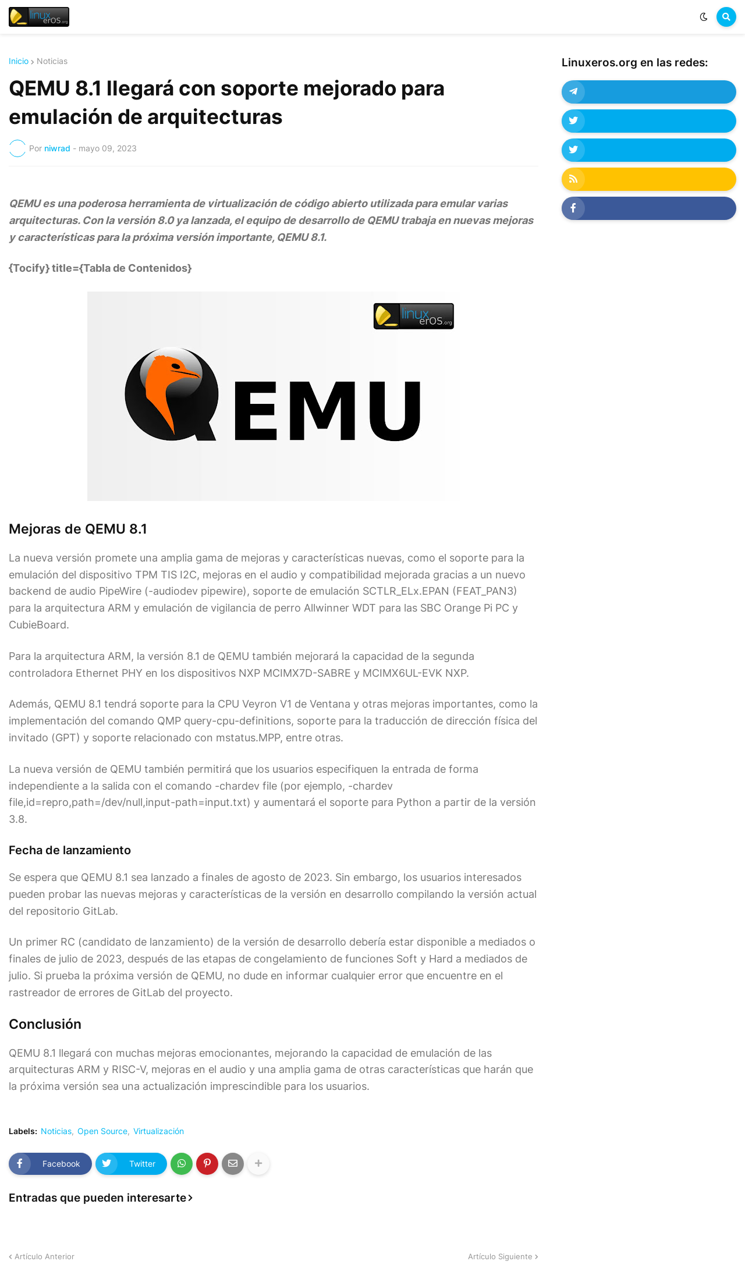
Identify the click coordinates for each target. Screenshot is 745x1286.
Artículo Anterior (44, 1256)
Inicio (19, 61)
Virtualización (158, 1131)
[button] (703, 17)
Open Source (102, 1131)
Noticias (52, 61)
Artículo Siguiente (500, 1256)
